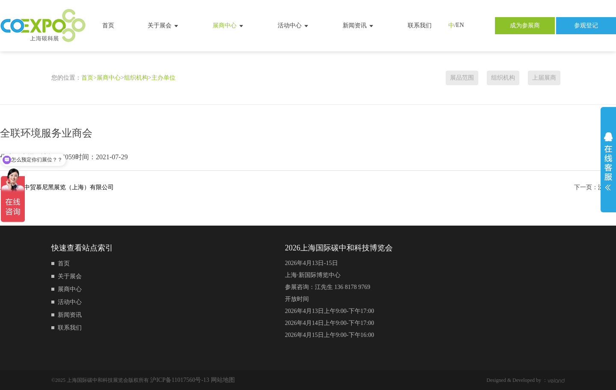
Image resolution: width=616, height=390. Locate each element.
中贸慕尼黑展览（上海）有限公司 (69, 187)
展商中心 (228, 25)
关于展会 (163, 25)
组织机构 (136, 77)
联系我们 (420, 25)
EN (460, 25)
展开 (608, 161)
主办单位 (163, 77)
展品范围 (462, 77)
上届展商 (544, 77)
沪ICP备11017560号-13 (180, 380)
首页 (108, 25)
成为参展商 (525, 25)
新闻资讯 (358, 25)
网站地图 (223, 380)
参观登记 (586, 25)
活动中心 (293, 25)
